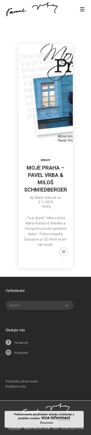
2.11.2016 (45, 202)
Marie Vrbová (45, 197)
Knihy (45, 160)
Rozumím (46, 423)
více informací (55, 417)
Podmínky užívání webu (22, 381)
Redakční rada (16, 386)
